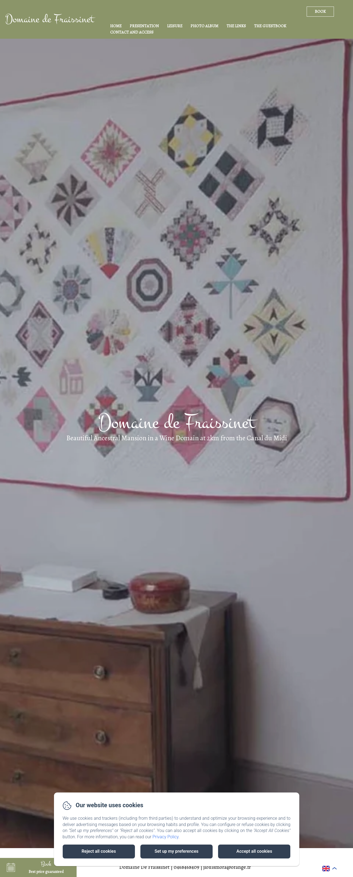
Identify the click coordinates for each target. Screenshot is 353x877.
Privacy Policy (165, 836)
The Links (236, 26)
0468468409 (186, 867)
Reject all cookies (99, 851)
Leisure (174, 26)
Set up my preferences (176, 851)
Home (116, 26)
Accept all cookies (254, 851)
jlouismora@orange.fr (227, 867)
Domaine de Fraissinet (49, 19)
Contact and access (131, 32)
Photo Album (204, 26)
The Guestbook (270, 26)
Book (320, 11)
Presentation (144, 26)
